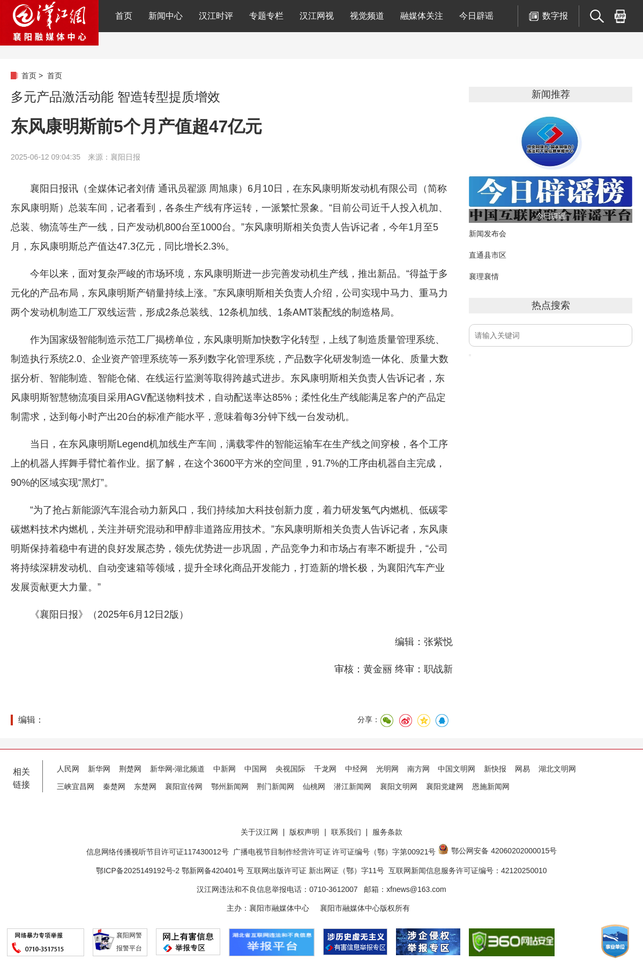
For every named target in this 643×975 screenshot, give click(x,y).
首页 (123, 15)
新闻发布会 (487, 233)
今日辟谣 (476, 15)
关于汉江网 (259, 832)
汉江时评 (216, 15)
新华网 (99, 768)
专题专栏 (266, 15)
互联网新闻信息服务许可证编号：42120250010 (467, 870)
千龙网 (325, 768)
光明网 (387, 768)
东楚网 (145, 786)
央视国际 (290, 768)
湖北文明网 (557, 768)
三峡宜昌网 (75, 786)
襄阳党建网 (444, 786)
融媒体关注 (421, 15)
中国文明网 (456, 768)
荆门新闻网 (275, 786)
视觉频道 (367, 15)
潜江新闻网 (352, 786)
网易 (522, 768)
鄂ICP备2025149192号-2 (139, 870)
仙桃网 (314, 786)
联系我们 (346, 832)
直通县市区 (487, 255)
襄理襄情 (484, 276)
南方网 (418, 768)
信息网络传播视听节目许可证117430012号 (157, 852)
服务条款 (387, 832)
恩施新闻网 (491, 786)
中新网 (224, 768)
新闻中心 (165, 15)
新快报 (495, 768)
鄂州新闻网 (230, 786)
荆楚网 (130, 768)
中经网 (356, 768)
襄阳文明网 (398, 786)
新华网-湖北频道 (177, 768)
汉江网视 (317, 15)
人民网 (68, 768)
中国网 (255, 768)
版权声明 (304, 832)
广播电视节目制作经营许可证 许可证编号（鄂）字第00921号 (334, 852)
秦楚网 (114, 786)
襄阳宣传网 (184, 786)
